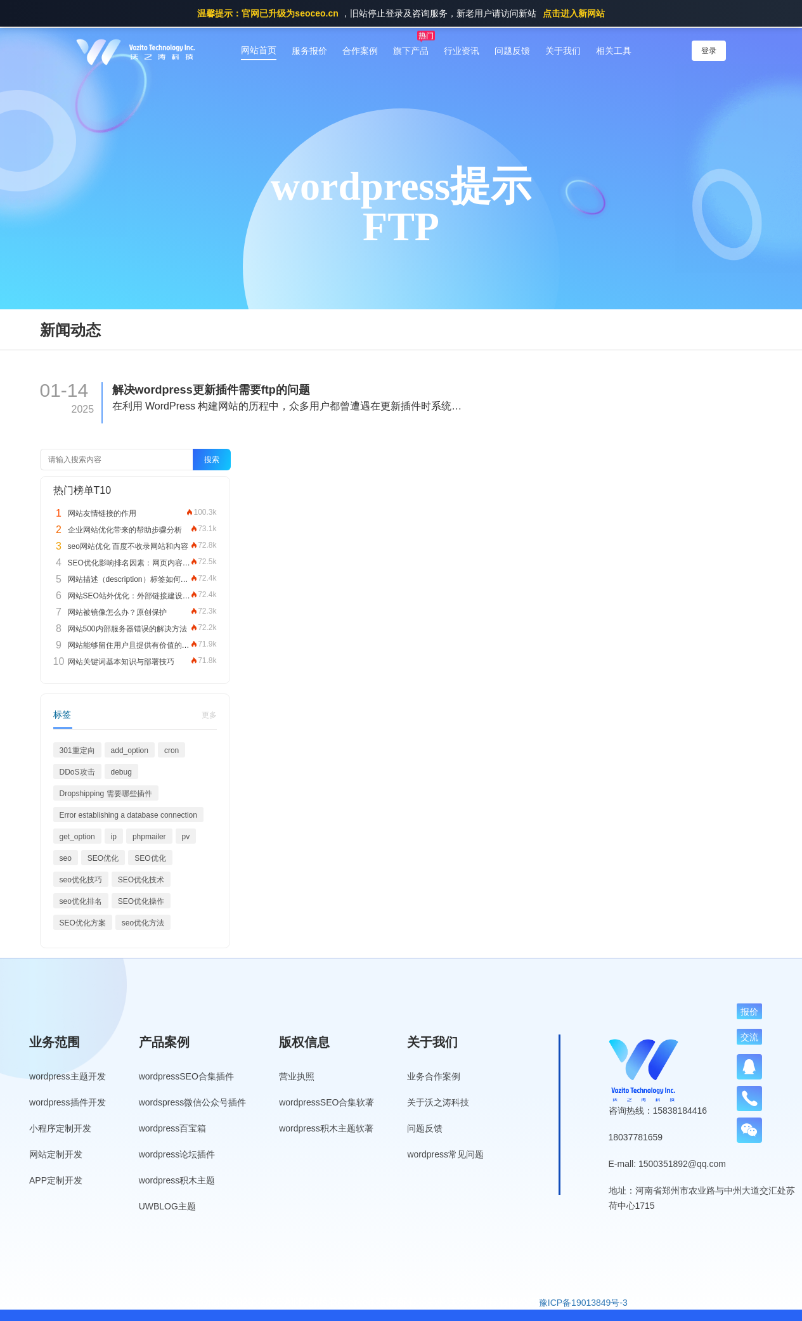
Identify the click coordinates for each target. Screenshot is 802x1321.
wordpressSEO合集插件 (186, 1076)
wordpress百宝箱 (173, 1128)
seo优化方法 (143, 922)
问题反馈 (512, 51)
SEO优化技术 (141, 879)
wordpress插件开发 (67, 1102)
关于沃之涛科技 (438, 1102)
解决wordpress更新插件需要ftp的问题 (211, 389)
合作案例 (360, 51)
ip (114, 836)
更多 (209, 715)
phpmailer (149, 836)
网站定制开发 (55, 1154)
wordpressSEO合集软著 (326, 1102)
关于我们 (563, 51)
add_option (129, 750)
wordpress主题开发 (67, 1076)
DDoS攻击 (77, 772)
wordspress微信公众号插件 (193, 1102)
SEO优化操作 (141, 901)
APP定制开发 (55, 1180)
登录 (708, 50)
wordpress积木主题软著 (326, 1128)
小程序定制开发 (60, 1128)
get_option (77, 836)
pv (186, 836)
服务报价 (309, 51)
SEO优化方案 (83, 922)
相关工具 (613, 51)
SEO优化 (103, 858)
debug (121, 772)
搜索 (211, 459)
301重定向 (77, 750)
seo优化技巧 (81, 879)
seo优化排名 (81, 901)
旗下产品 (411, 51)
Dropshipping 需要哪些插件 (106, 793)
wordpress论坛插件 (177, 1154)
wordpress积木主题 (177, 1180)
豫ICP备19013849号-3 (583, 1302)
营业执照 (296, 1076)
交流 (749, 1037)
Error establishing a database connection (128, 815)
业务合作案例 (433, 1076)
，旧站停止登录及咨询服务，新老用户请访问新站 (400, 13)
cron (171, 750)
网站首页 (258, 50)
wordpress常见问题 (445, 1154)
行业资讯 (461, 51)
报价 (749, 1011)
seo (66, 858)
